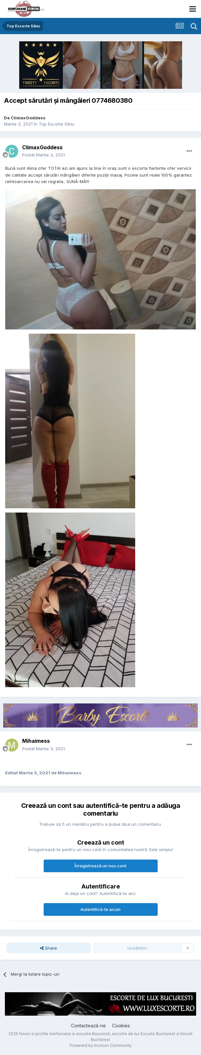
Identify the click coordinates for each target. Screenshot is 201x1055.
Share (48, 948)
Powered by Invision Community (101, 1045)
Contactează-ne (88, 1025)
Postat (43, 154)
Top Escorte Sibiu (56, 124)
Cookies (121, 1025)
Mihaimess (36, 741)
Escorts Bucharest (158, 1033)
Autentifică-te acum (100, 909)
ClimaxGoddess (28, 117)
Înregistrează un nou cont (100, 865)
